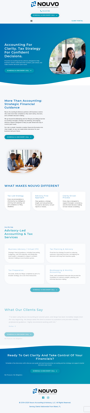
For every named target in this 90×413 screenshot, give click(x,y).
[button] (31, 20)
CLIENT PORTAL (77, 21)
